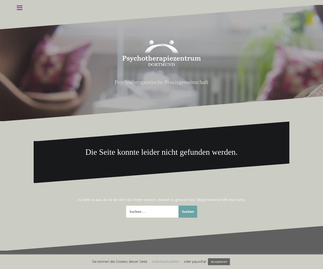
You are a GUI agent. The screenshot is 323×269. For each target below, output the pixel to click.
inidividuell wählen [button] (165, 261)
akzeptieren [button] (219, 262)
